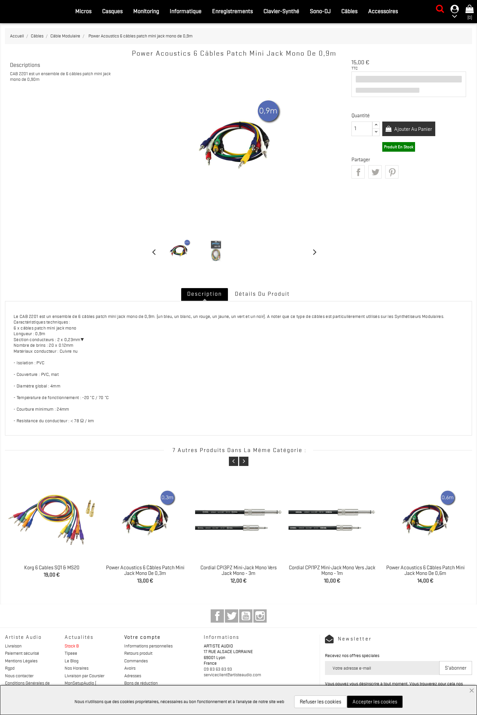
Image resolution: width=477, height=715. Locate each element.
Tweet (375, 172)
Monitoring (146, 11)
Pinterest (392, 172)
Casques (112, 11)
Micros (83, 11)
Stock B (72, 645)
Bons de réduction (141, 683)
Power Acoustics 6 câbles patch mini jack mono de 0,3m (145, 571)
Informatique (185, 11)
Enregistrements (232, 11)
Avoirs (129, 668)
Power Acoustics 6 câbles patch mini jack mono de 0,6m (425, 571)
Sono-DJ (320, 11)
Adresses (132, 675)
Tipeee (71, 653)
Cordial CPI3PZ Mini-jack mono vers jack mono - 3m (238, 571)
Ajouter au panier (413, 129)
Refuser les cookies (320, 702)
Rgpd (10, 668)
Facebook (217, 616)
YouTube (245, 616)
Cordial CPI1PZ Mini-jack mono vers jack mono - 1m (332, 571)
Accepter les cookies (374, 702)
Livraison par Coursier (84, 675)
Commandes (136, 660)
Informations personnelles (148, 645)
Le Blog (72, 660)
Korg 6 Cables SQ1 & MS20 (52, 568)
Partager (358, 172)
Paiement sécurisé (22, 653)
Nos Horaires (76, 668)
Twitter (231, 616)
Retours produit (138, 653)
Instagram (260, 616)
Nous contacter (19, 675)
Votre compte (142, 637)
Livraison (13, 645)
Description (204, 293)
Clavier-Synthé (281, 11)
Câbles (349, 11)
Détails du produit (262, 293)
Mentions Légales (21, 660)
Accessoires (383, 11)
